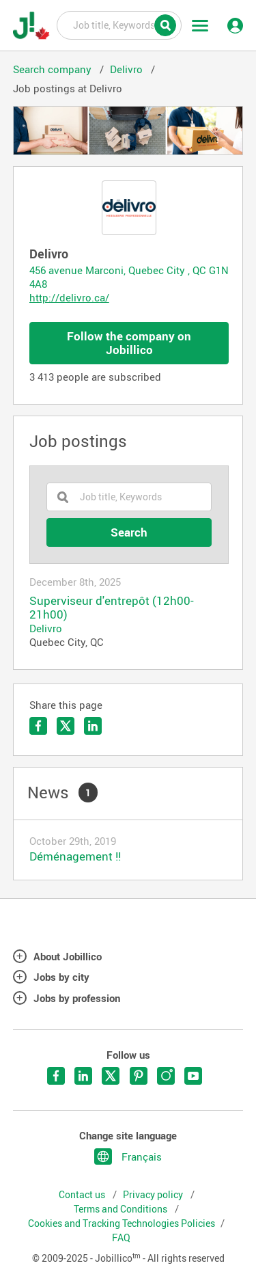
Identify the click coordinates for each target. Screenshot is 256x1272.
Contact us (83, 1195)
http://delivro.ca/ (69, 297)
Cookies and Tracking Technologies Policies (121, 1223)
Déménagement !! (75, 856)
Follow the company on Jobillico (129, 342)
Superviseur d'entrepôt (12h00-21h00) (111, 607)
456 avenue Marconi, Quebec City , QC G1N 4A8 (129, 276)
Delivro (45, 628)
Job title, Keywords (119, 24)
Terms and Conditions (121, 1209)
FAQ (121, 1238)
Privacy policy (154, 1195)
